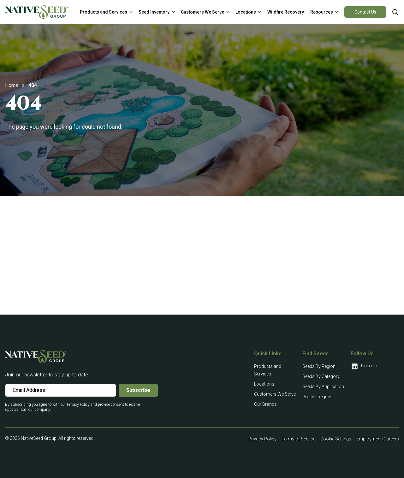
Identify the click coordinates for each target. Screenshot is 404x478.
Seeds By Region (319, 366)
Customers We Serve (275, 394)
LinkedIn (364, 366)
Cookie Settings (335, 438)
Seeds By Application (323, 386)
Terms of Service (298, 438)
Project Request (318, 396)
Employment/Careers (377, 438)
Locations (264, 384)
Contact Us (365, 12)
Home (11, 85)
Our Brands (265, 404)
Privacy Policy (262, 438)
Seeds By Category (321, 376)
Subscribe (138, 390)
